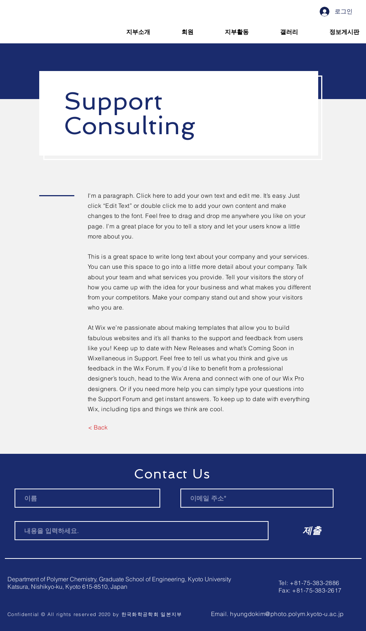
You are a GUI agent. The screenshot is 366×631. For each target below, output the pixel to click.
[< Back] (98, 427)
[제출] (312, 530)
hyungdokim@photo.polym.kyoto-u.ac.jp (287, 614)
